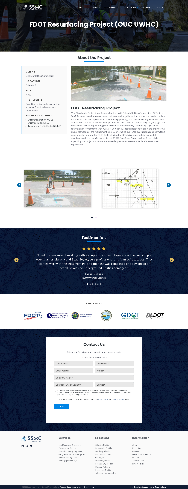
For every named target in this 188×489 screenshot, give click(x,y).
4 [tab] (95, 284)
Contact (161, 7)
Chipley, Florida (101, 457)
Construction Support (67, 448)
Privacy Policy (103, 399)
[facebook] (23, 446)
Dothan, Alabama (102, 467)
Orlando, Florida (102, 445)
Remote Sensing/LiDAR (68, 457)
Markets (113, 7)
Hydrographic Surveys (67, 460)
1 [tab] (92, 217)
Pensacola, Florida (103, 470)
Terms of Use (138, 460)
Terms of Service (118, 399)
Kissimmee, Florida (103, 454)
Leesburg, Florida (102, 451)
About (82, 7)
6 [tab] (100, 284)
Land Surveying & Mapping (69, 445)
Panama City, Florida (104, 464)
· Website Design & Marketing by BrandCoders (77, 487)
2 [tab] (96, 217)
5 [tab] (98, 284)
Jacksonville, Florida (103, 448)
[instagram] (27, 446)
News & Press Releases (142, 454)
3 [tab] (92, 284)
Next (168, 191)
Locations (130, 7)
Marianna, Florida (102, 460)
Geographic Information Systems (72, 454)
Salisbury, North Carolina (105, 473)
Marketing (136, 448)
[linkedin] (31, 446)
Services (97, 7)
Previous (19, 191)
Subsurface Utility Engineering (70, 451)
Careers (147, 7)
